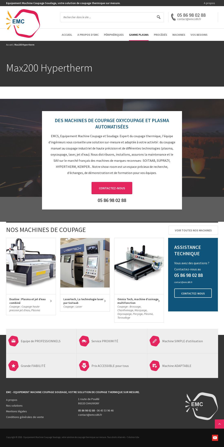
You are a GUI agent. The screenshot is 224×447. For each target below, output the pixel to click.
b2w (137, 437)
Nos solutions (14, 405)
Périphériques (114, 35)
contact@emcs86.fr (90, 415)
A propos (209, 3)
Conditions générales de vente (25, 417)
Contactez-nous (112, 188)
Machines (178, 35)
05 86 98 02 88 (191, 15)
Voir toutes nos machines (193, 230)
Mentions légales (16, 411)
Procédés (160, 35)
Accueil (67, 35)
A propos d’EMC (88, 35)
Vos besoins (199, 35)
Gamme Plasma (139, 35)
